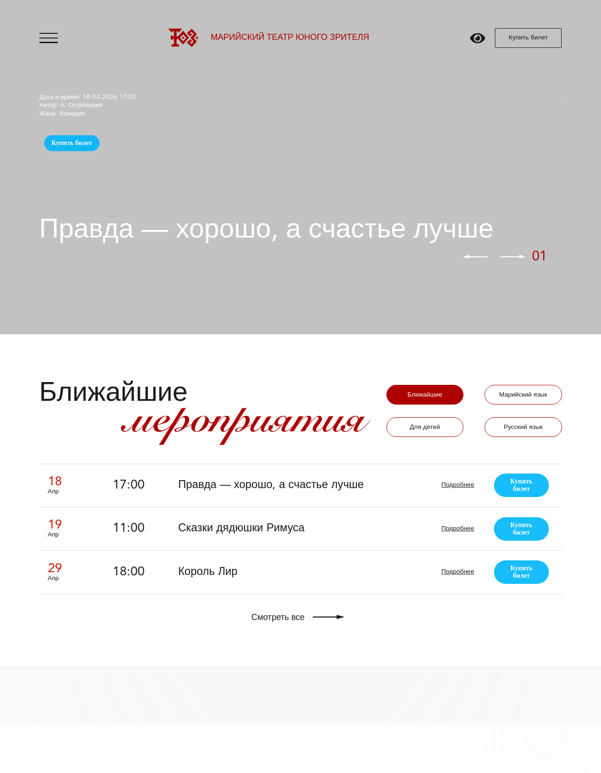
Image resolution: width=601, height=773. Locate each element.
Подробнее (457, 485)
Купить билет (528, 38)
